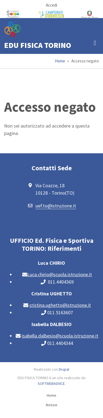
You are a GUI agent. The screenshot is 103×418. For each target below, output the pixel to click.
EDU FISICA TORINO (37, 45)
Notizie (51, 404)
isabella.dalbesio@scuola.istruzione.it (60, 336)
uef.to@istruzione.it (55, 206)
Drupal (64, 369)
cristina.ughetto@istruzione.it (60, 305)
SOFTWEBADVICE (51, 383)
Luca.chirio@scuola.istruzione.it (59, 274)
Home (51, 395)
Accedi (51, 5)
